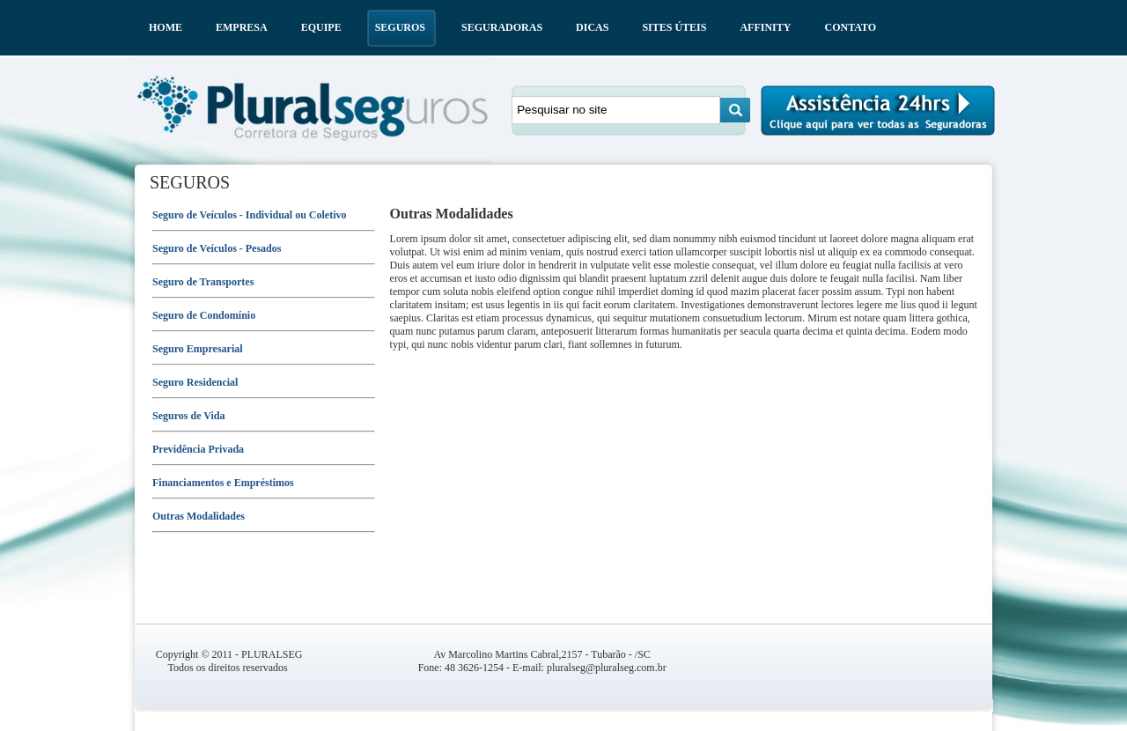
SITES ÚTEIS (674, 27)
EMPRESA (242, 27)
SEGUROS (400, 27)
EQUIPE (321, 27)
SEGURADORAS (501, 27)
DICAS (592, 27)
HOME (165, 27)
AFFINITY (765, 27)
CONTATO (850, 27)
